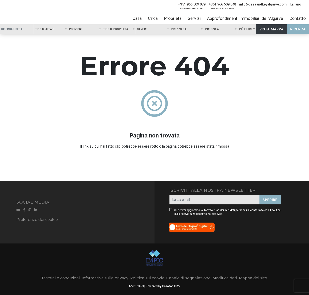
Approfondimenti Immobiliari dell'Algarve (245, 18)
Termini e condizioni (60, 278)
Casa (137, 18)
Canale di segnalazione (188, 278)
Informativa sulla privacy (105, 278)
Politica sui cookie (147, 278)
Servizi (194, 18)
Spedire (270, 200)
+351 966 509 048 (222, 4)
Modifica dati (224, 278)
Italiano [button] (295, 4)
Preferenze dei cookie (37, 219)
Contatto (297, 18)
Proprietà (172, 18)
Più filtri (246, 29)
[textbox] (84, 29)
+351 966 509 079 (192, 4)
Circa (153, 18)
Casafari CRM (171, 286)
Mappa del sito (253, 278)
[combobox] (51, 29)
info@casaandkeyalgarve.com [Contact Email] (263, 4)
